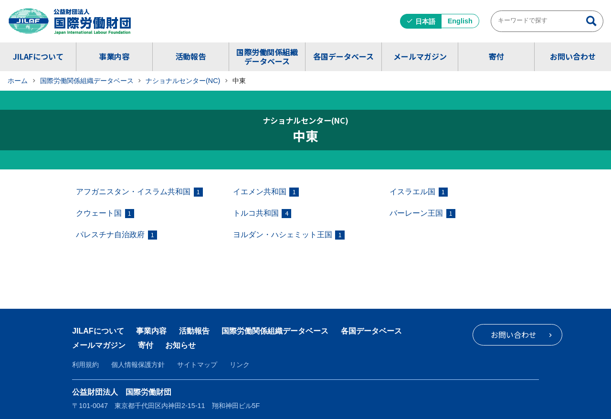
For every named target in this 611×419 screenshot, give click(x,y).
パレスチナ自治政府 (116, 235)
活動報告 (190, 56)
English (460, 21)
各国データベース (343, 56)
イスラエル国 (419, 192)
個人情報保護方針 (138, 364)
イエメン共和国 (266, 192)
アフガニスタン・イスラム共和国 (139, 192)
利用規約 (85, 364)
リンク (240, 364)
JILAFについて (38, 56)
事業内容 (114, 56)
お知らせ (180, 345)
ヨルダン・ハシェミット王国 (289, 235)
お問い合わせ (573, 56)
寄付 (496, 56)
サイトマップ (197, 364)
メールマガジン (420, 56)
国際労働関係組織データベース (266, 56)
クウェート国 (105, 214)
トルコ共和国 (262, 214)
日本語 (425, 21)
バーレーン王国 (422, 214)
